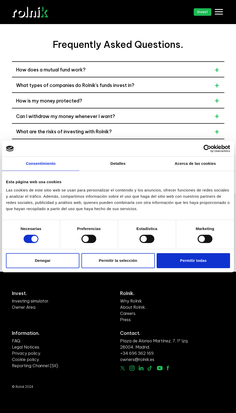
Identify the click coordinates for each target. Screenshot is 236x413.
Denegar (43, 260)
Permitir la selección (118, 260)
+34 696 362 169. (137, 353)
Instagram (132, 368)
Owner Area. (24, 307)
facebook (168, 368)
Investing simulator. (30, 301)
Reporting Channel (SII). (35, 365)
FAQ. (16, 340)
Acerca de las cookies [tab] (195, 163)
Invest (202, 12)
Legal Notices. (26, 347)
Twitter (122, 368)
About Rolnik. (133, 307)
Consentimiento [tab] (41, 163)
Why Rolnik (131, 301)
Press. (125, 319)
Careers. (128, 313)
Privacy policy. (26, 353)
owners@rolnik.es (137, 359)
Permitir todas (193, 260)
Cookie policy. (26, 359)
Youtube (160, 368)
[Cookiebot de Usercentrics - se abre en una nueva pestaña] (207, 148)
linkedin (141, 368)
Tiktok (150, 368)
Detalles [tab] (118, 163)
